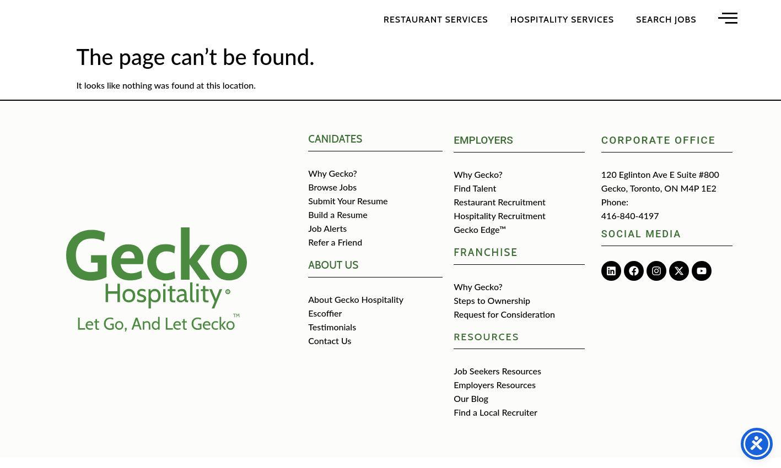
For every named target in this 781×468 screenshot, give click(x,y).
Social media (641, 244)
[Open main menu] (727, 22)
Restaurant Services (436, 24)
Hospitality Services (562, 24)
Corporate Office (658, 150)
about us (333, 275)
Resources (486, 347)
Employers (483, 150)
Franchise (486, 263)
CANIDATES (335, 149)
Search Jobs (666, 24)
